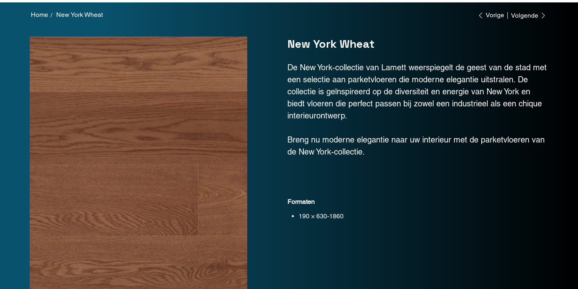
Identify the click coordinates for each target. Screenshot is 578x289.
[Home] (39, 14)
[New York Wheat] (79, 14)
